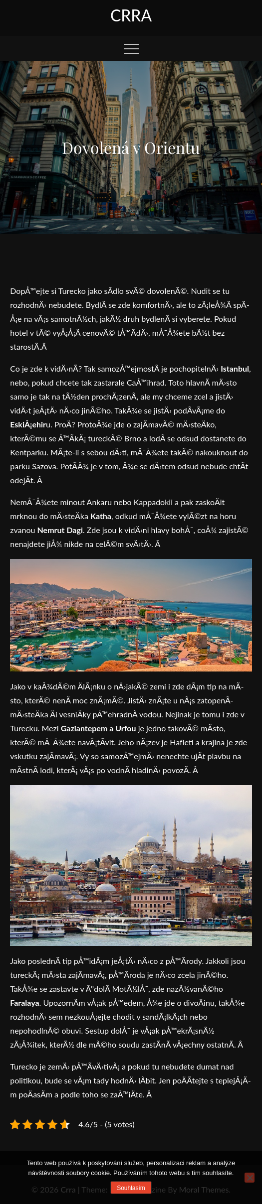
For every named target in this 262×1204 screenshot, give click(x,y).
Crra (131, 15)
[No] (250, 1178)
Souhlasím (131, 1188)
